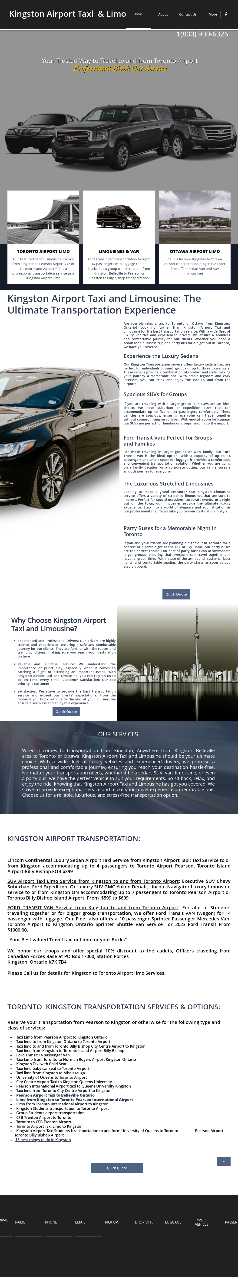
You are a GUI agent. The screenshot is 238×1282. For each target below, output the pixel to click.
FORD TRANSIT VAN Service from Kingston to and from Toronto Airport (92, 907)
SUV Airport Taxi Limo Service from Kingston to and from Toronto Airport (93, 881)
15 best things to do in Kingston (43, 1139)
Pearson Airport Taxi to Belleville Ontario (55, 1095)
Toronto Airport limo (121, 973)
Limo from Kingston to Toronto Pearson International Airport (74, 1099)
